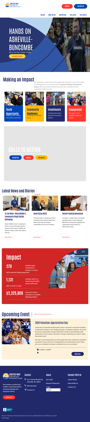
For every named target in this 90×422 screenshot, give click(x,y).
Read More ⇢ (9, 237)
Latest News (72, 379)
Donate (67, 6)
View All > (38, 194)
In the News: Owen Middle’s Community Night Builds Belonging (15, 216)
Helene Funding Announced (72, 213)
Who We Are (62, 15)
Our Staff (49, 379)
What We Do (52, 15)
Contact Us (31, 389)
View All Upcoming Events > (43, 314)
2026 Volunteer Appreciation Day (51, 322)
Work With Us (73, 383)
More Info (78, 354)
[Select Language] (53, 389)
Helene (43, 15)
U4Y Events (83, 15)
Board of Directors (53, 383)
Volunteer (80, 6)
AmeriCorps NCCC (40, 213)
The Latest (73, 15)
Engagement (75, 109)
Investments (54, 109)
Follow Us (41, 157)
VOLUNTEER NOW (17, 56)
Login (48, 386)
